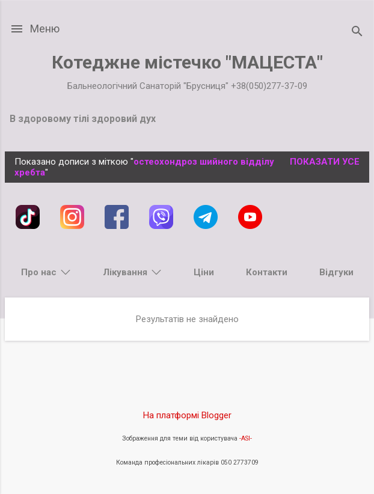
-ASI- (245, 438)
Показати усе (325, 161)
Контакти (266, 272)
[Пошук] (357, 32)
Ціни (204, 272)
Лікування (125, 272)
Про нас (39, 272)
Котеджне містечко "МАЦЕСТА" (187, 62)
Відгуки (336, 272)
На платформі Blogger (187, 415)
